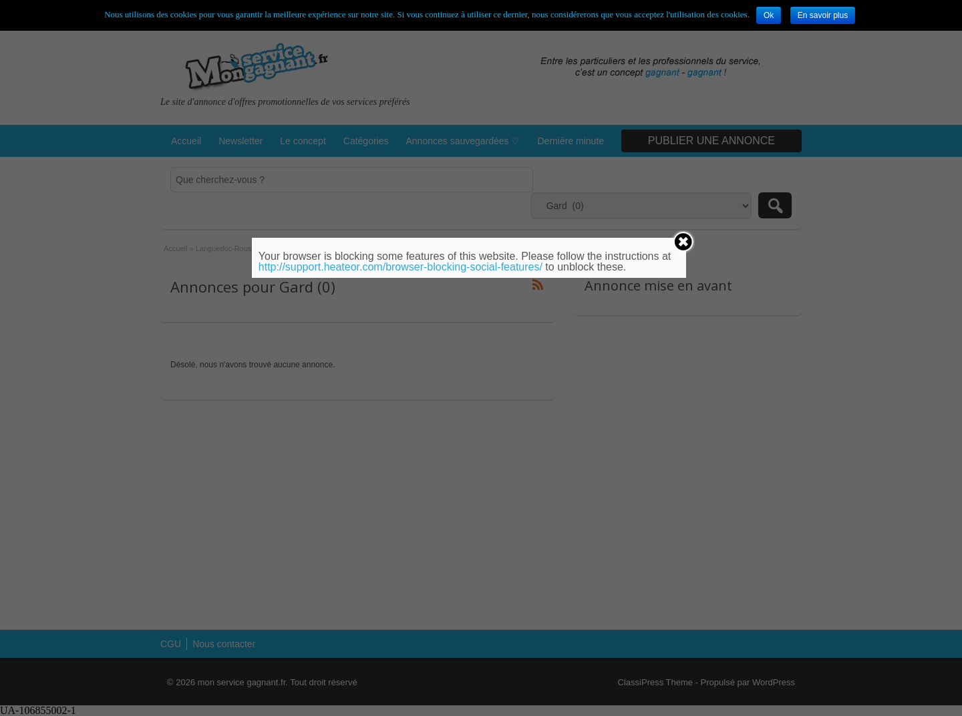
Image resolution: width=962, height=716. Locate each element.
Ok (769, 15)
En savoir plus (823, 15)
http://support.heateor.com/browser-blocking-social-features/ (400, 267)
